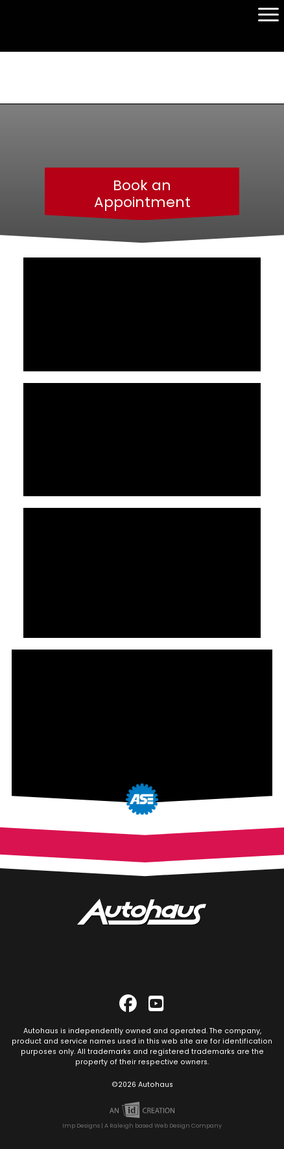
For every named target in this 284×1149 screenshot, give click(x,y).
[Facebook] (128, 1001)
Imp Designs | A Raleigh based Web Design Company (142, 1124)
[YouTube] (156, 1001)
